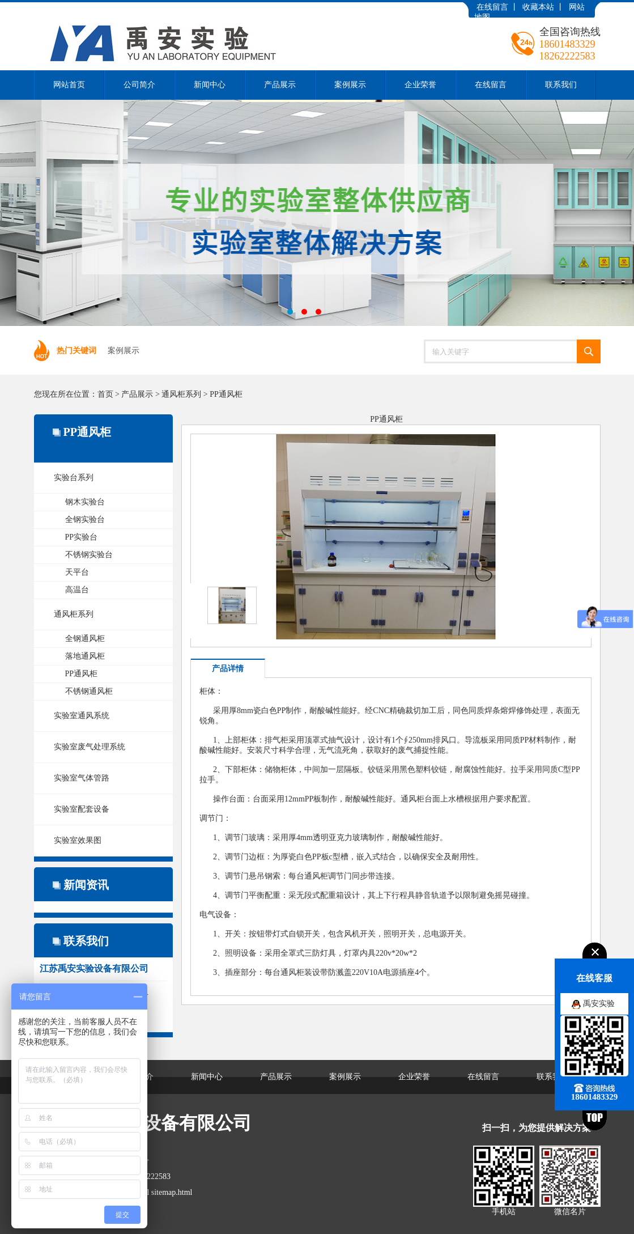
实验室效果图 (77, 840)
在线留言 (492, 7)
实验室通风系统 (81, 715)
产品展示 (280, 84)
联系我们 (561, 84)
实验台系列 (73, 477)
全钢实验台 (85, 519)
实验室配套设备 (81, 809)
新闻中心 (209, 84)
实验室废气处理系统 (89, 747)
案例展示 (350, 84)
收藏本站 (538, 7)
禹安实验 (599, 1003)
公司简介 (139, 84)
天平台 (77, 572)
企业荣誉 (420, 84)
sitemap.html (172, 1192)
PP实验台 (81, 537)
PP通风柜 (226, 394)
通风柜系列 (181, 394)
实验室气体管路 (81, 778)
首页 (105, 394)
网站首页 (69, 84)
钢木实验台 (85, 502)
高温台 (77, 590)
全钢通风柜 (85, 638)
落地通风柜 (85, 656)
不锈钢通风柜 (89, 691)
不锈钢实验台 (89, 554)
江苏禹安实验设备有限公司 (317, 213)
